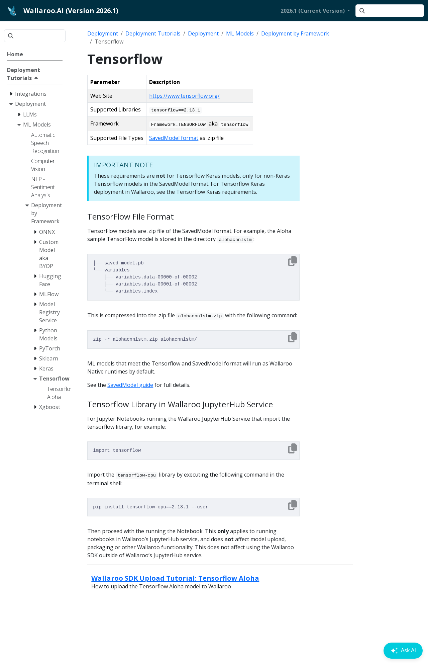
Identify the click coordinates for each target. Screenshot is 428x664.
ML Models (240, 33)
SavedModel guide (130, 385)
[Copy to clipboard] (292, 261)
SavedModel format (173, 138)
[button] (315, 10)
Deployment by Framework (295, 33)
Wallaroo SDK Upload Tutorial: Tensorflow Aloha (175, 578)
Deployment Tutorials (153, 33)
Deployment (102, 33)
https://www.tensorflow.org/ (184, 95)
